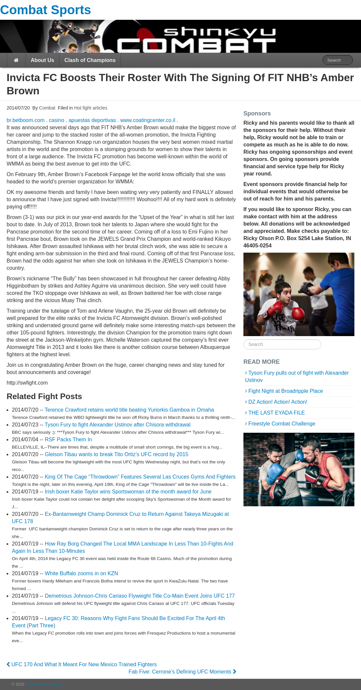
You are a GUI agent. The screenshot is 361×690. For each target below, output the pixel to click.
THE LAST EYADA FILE (276, 413)
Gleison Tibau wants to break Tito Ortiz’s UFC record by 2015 (117, 454)
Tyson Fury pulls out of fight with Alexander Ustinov (297, 376)
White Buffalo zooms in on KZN (81, 573)
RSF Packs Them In (68, 439)
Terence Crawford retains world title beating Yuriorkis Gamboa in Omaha (129, 410)
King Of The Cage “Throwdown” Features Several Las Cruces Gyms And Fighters (140, 477)
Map (57, 684)
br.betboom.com (26, 120)
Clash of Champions (90, 60)
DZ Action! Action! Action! (277, 402)
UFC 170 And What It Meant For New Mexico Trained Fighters (82, 664)
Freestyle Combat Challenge (281, 423)
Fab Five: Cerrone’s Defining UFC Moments (182, 671)
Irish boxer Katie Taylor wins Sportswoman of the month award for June (128, 491)
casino (56, 120)
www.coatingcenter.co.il (147, 120)
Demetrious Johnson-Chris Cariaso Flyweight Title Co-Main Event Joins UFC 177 (140, 596)
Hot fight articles (90, 107)
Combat (46, 107)
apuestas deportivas (92, 120)
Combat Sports (45, 10)
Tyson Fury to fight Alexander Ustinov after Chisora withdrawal (117, 424)
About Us (42, 60)
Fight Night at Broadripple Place (285, 391)
